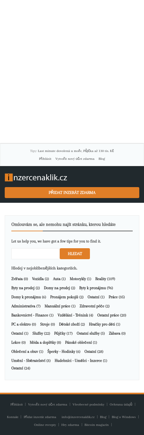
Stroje (44, 324)
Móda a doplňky (43, 342)
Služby (37, 333)
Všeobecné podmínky (88, 404)
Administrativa (23, 306)
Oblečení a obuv (24, 351)
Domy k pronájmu (26, 297)
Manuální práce (57, 306)
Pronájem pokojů (64, 297)
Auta (57, 279)
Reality (100, 279)
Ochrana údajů (121, 404)
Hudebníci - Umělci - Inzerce (78, 361)
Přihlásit (45, 159)
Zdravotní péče (92, 306)
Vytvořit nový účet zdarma (74, 159)
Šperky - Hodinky (61, 351)
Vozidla (38, 279)
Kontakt (13, 417)
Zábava (114, 333)
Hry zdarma (70, 425)
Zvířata (17, 279)
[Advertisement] (72, 72)
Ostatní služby (88, 333)
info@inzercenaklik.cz (79, 417)
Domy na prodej (57, 288)
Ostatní (93, 297)
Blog (102, 159)
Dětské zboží (69, 324)
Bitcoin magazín (97, 425)
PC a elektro (21, 324)
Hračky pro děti (102, 324)
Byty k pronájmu (92, 288)
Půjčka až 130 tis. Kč (98, 151)
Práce (113, 297)
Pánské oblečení (78, 342)
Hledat (75, 253)
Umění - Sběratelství (28, 361)
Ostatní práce (108, 315)
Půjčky (59, 333)
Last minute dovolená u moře (59, 151)
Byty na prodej (23, 288)
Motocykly (78, 279)
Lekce (15, 342)
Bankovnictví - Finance (29, 315)
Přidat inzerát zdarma (72, 192)
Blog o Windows (124, 417)
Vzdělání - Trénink (73, 315)
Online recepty (45, 425)
